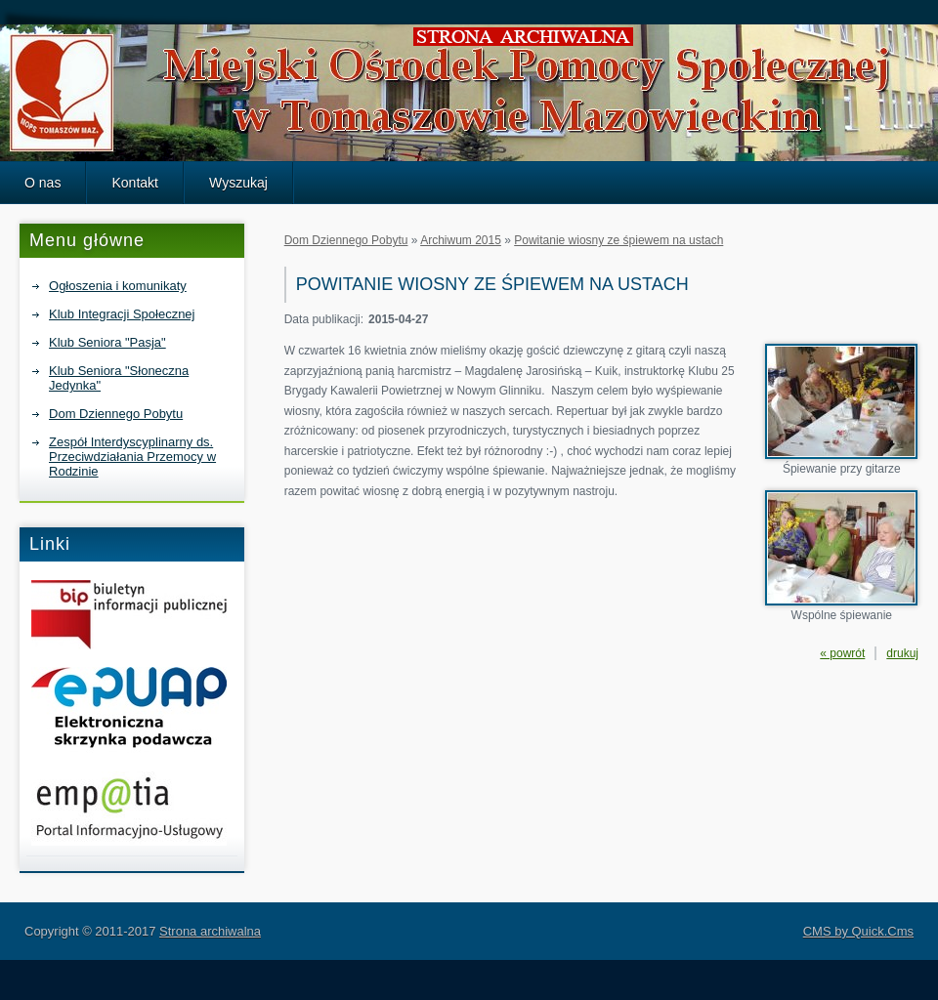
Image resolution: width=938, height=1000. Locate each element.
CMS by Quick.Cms (858, 931)
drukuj (902, 653)
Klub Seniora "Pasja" (107, 342)
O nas (42, 182)
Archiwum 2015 (460, 240)
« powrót (842, 653)
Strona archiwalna (210, 931)
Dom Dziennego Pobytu (116, 413)
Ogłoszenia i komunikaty (118, 285)
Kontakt (134, 182)
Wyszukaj (238, 182)
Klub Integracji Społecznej (121, 314)
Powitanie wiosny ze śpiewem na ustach (618, 240)
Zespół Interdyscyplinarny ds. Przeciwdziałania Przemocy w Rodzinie (132, 457)
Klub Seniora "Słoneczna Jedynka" (119, 378)
